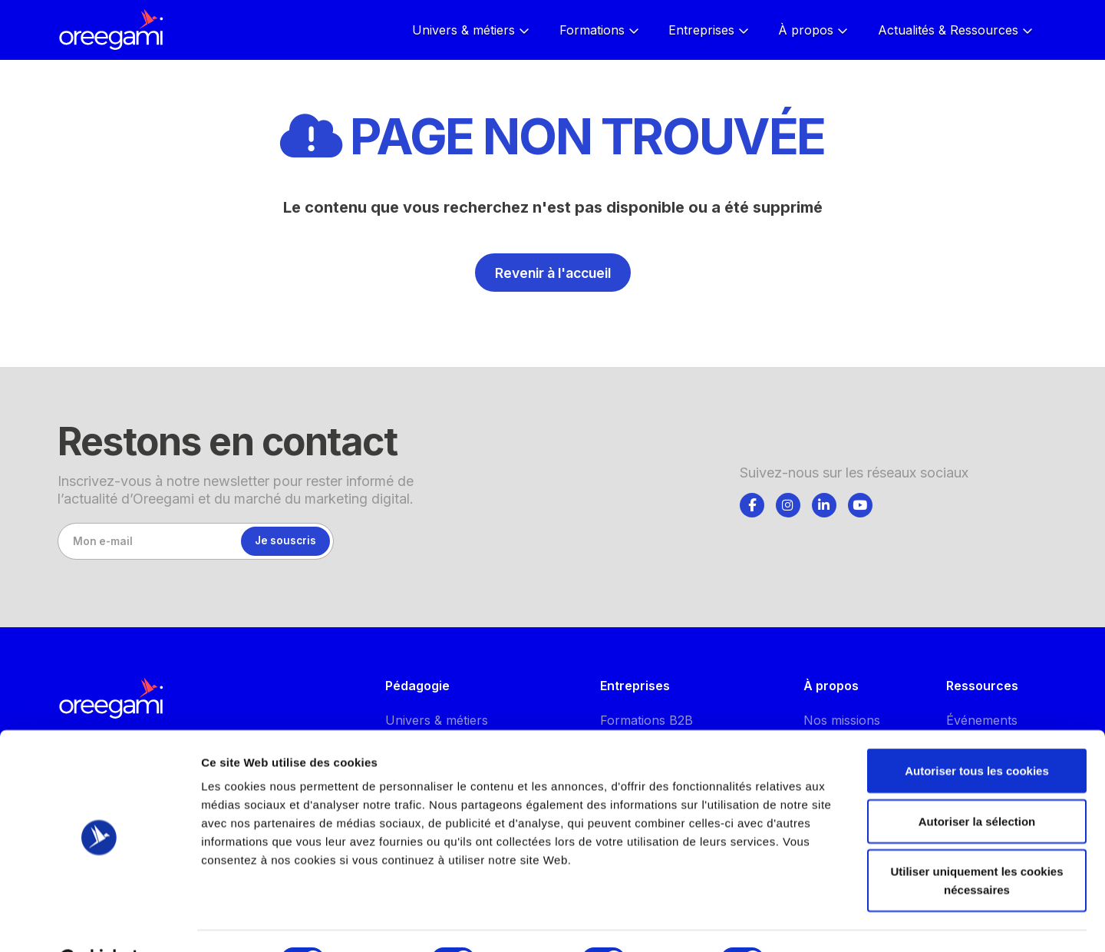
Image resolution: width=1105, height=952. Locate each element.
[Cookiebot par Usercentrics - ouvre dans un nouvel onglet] (99, 922)
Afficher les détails (845, 921)
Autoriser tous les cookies (977, 732)
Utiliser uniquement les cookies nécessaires (976, 842)
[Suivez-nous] (752, 505)
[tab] (752, 502)
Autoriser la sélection (977, 782)
